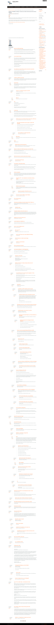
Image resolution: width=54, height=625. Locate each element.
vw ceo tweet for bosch (17, 56)
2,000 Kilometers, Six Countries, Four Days (25, 310)
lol (17, 481)
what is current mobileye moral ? (19, 226)
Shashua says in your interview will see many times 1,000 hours (26, 118)
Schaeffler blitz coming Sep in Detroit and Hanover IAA (25, 530)
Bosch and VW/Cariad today (18, 48)
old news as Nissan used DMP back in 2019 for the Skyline (27, 361)
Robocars (10, 15)
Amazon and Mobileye (19, 428)
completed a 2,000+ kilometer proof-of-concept (25, 288)
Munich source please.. (19, 523)
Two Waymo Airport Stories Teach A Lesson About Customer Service (42, 49)
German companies (17, 172)
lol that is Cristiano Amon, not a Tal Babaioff (22, 578)
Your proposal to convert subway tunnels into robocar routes (42, 35)
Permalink (9, 79)
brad (12, 13)
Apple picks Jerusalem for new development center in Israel (23, 490)
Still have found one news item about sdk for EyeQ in (22, 156)
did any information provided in (19, 245)
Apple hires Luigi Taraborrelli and (23, 445)
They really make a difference (42, 31)
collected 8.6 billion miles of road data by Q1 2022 (27, 294)
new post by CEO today (18, 511)
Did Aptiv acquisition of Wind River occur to (25, 191)
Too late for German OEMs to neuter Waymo (23, 194)
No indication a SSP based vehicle (19, 163)
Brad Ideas (15, 1)
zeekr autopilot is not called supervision (24, 132)
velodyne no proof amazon (20, 241)
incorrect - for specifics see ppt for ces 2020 (23, 90)
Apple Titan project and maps (18, 416)
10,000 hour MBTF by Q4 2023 (19, 77)
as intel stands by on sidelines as (19, 221)
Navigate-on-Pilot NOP (18, 255)
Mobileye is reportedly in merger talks (22, 432)
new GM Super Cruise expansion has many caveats (27, 365)
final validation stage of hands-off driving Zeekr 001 (22, 606)
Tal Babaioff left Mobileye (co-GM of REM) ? (22, 565)
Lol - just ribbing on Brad (19, 541)
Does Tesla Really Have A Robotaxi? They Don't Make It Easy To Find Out (42, 64)
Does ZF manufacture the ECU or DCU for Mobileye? (26, 389)
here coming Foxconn (17, 198)
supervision (19, 284)
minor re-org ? (18, 572)
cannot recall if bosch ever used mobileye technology (24, 234)
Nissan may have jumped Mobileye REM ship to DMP (25, 330)
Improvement (16, 82)
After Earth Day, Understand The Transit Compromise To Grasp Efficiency (42, 56)
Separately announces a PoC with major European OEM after (26, 304)
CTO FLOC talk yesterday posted (24, 347)
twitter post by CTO (21, 338)
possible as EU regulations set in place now (23, 527)
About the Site (40, 10)
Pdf (14, 101)
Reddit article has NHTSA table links (20, 144)
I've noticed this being (41, 45)
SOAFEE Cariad (17, 207)
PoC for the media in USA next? (19, 536)
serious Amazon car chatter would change (21, 238)
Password (40, 21)
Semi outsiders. (21, 462)
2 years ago (16, 110)
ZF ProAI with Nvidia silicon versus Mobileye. (26, 401)
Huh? (17, 436)
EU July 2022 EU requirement (20, 407)
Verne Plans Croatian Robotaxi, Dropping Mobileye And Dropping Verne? (42, 68)
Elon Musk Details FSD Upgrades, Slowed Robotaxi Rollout (42, 59)
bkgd (15, 140)
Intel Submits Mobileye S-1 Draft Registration (21, 249)
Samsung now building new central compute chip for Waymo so (24, 202)
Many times (18, 136)
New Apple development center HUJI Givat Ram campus (23, 501)
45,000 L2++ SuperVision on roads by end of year (23, 617)
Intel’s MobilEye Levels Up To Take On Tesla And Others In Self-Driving (17, 22)
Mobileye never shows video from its (20, 217)
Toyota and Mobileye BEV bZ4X (21, 370)
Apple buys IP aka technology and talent (24, 466)
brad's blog (10, 45)
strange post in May (17, 545)
